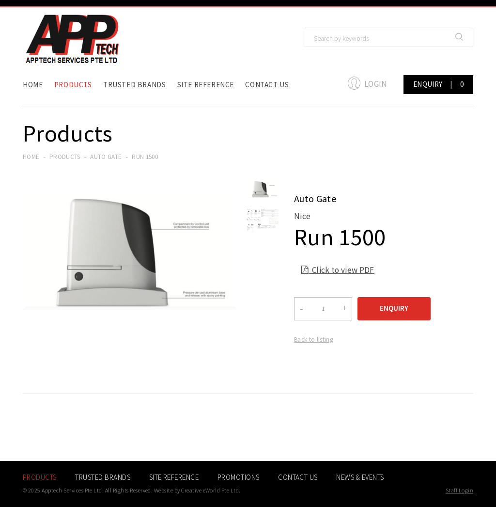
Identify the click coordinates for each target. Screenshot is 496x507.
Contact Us (267, 84)
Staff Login (459, 490)
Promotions (238, 477)
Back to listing (313, 339)
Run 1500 (145, 157)
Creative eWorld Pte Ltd (210, 490)
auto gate (106, 157)
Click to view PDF (337, 271)
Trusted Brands (134, 84)
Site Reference (205, 84)
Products (73, 84)
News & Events (360, 477)
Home (33, 84)
